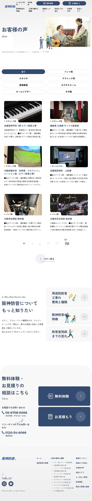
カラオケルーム (68, 84)
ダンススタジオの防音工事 (62, 482)
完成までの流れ (81, 463)
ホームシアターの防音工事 (62, 474)
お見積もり (74, 3)
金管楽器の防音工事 (60, 465)
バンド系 (68, 71)
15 (56, 243)
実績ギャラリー (81, 458)
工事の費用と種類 (57, 458)
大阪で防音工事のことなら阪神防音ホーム (15, 52)
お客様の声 (69, 9)
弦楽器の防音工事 (59, 477)
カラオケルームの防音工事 (62, 479)
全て (23, 71)
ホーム (39, 458)
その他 (68, 91)
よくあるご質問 (81, 477)
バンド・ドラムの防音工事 (62, 468)
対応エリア (79, 9)
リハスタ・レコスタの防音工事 (63, 488)
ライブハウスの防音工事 (61, 485)
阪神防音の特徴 (42, 463)
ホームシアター (23, 91)
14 (47, 243)
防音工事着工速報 (82, 486)
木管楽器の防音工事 (60, 471)
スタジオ (23, 78)
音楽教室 (23, 84)
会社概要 (79, 482)
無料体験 (48, 3)
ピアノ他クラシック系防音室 (63, 462)
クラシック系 (68, 78)
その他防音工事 (59, 491)
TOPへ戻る (46, 258)
